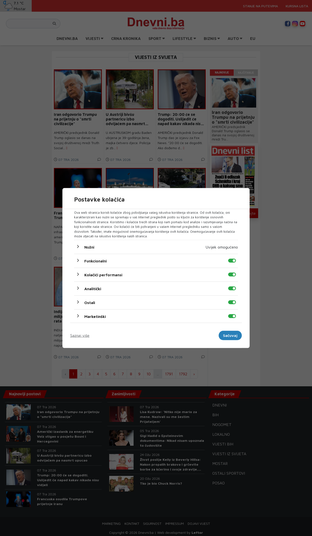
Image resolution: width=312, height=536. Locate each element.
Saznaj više (79, 335)
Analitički (92, 288)
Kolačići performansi (103, 274)
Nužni (89, 247)
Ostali (89, 302)
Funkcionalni (95, 261)
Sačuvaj (230, 335)
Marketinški (95, 316)
